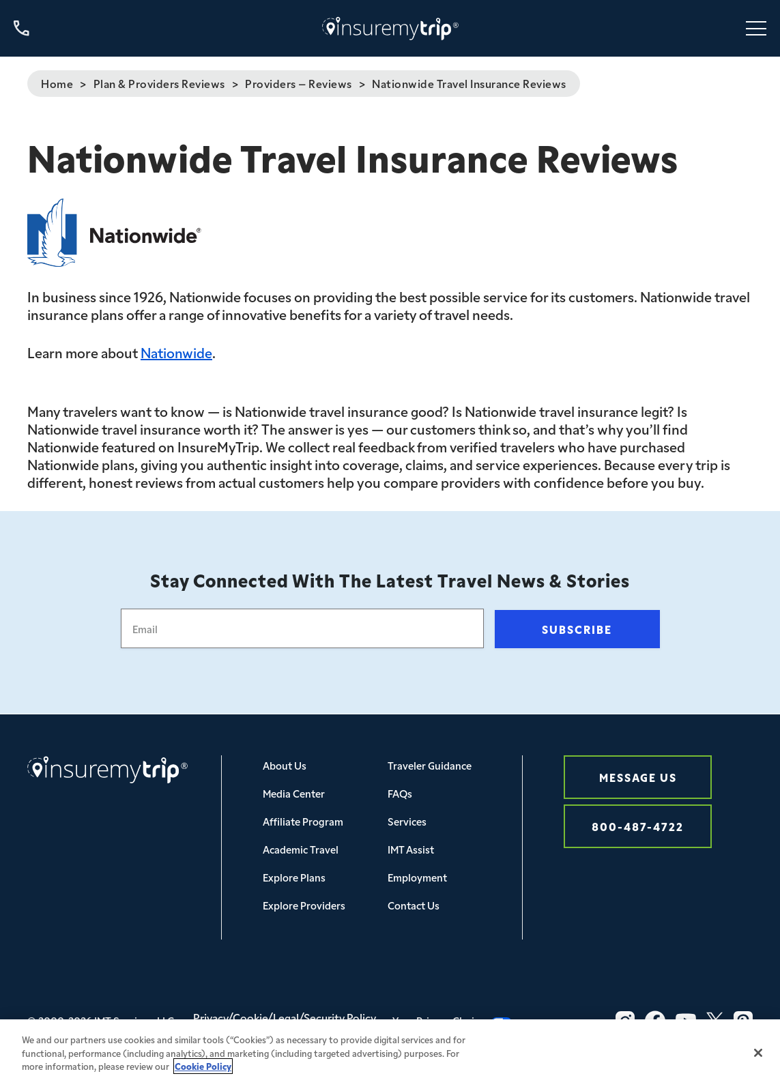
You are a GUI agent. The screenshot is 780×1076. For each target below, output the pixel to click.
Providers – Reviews (298, 83)
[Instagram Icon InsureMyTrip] (625, 1020)
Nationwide (176, 352)
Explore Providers (304, 905)
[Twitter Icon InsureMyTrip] (714, 1021)
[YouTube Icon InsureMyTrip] (686, 1020)
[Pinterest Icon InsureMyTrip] (743, 1020)
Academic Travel (300, 849)
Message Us (638, 777)
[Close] (758, 1059)
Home (57, 83)
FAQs (400, 793)
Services (407, 821)
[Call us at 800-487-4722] (21, 28)
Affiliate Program (303, 821)
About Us (284, 765)
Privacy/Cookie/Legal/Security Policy (284, 1017)
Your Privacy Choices (452, 1020)
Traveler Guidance (430, 765)
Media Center (294, 793)
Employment (417, 877)
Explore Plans (294, 877)
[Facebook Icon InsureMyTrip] (655, 1020)
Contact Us (413, 905)
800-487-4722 (638, 826)
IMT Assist (411, 849)
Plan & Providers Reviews (159, 83)
